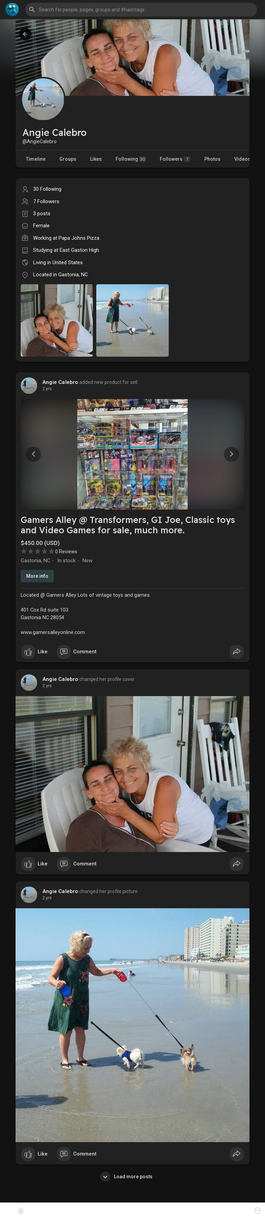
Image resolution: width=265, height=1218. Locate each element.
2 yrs (47, 388)
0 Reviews (66, 551)
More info (37, 576)
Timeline (36, 159)
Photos (212, 159)
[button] (141, 10)
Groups (67, 159)
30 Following (47, 189)
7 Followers (46, 201)
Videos (242, 159)
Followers (175, 159)
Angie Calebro (60, 382)
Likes (96, 159)
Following (131, 159)
